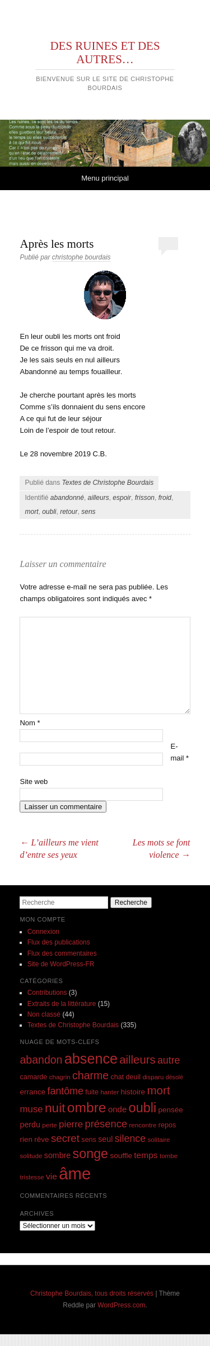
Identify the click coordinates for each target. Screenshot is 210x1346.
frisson (145, 498)
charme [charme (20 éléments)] (90, 1075)
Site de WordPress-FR (61, 964)
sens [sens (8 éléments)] (88, 1140)
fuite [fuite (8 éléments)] (92, 1092)
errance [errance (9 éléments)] (32, 1092)
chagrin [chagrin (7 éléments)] (60, 1076)
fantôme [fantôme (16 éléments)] (65, 1091)
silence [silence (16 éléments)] (130, 1138)
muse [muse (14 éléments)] (31, 1109)
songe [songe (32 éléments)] (90, 1153)
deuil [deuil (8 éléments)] (133, 1077)
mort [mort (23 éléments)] (158, 1090)
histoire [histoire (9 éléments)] (133, 1092)
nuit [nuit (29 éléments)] (55, 1108)
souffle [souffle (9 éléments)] (121, 1155)
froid (164, 498)
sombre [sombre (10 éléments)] (57, 1155)
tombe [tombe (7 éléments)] (169, 1155)
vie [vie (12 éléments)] (51, 1176)
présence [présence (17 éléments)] (106, 1124)
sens (88, 512)
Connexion (43, 932)
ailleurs (98, 498)
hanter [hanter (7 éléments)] (109, 1091)
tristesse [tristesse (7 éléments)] (32, 1176)
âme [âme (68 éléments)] (75, 1173)
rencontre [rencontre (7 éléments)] (142, 1124)
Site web (34, 781)
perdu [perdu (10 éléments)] (30, 1124)
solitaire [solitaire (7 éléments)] (159, 1139)
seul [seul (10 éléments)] (105, 1139)
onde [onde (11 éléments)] (117, 1109)
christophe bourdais (81, 257)
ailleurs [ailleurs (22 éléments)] (137, 1060)
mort (31, 512)
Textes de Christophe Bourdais (108, 483)
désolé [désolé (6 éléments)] (174, 1077)
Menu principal (105, 178)
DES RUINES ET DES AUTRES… (105, 52)
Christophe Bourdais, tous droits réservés (91, 1293)
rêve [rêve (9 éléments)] (41, 1139)
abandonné (67, 498)
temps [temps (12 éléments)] (145, 1155)
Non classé (43, 1014)
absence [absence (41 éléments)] (91, 1058)
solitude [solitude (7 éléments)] (31, 1155)
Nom (30, 723)
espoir (122, 498)
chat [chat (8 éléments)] (117, 1077)
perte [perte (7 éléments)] (49, 1124)
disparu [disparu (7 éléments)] (153, 1076)
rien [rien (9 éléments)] (26, 1139)
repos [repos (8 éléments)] (167, 1125)
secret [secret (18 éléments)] (65, 1138)
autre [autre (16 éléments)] (168, 1060)
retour (68, 512)
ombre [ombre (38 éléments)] (86, 1107)
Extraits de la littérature (61, 1004)
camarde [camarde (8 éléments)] (33, 1077)
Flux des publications (58, 942)
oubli (49, 512)
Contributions (47, 992)
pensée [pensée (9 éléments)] (170, 1110)
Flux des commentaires (62, 953)
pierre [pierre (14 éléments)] (71, 1124)
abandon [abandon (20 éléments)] (41, 1060)
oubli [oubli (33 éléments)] (143, 1108)
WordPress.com (121, 1305)
